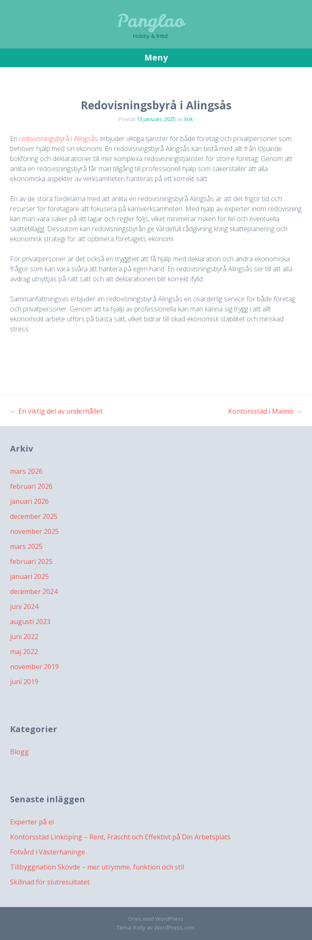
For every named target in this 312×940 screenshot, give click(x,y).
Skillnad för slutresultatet (50, 882)
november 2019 (34, 666)
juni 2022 (24, 636)
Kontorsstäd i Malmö (265, 411)
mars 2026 (26, 471)
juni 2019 (24, 681)
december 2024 (34, 591)
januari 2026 (29, 501)
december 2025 (34, 516)
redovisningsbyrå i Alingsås (58, 138)
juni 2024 (24, 606)
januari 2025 (29, 576)
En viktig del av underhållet (56, 411)
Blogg (19, 751)
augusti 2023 (30, 621)
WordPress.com (174, 927)
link (188, 119)
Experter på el (32, 821)
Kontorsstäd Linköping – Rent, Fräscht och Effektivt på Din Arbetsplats (120, 836)
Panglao (150, 21)
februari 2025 (31, 561)
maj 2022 (24, 651)
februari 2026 (31, 486)
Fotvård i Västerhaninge (47, 852)
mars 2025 (26, 546)
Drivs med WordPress (156, 918)
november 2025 (34, 531)
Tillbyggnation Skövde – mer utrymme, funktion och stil (97, 867)
